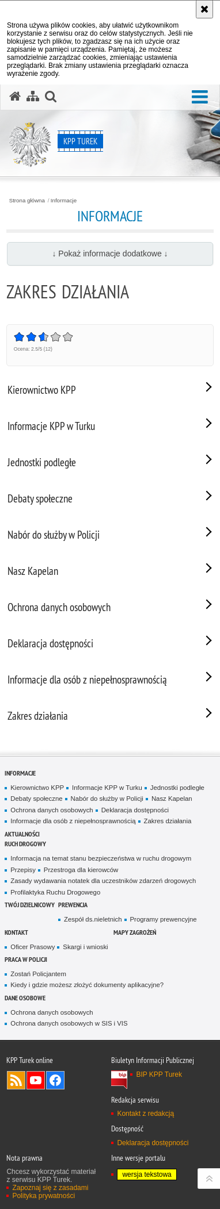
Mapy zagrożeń (134, 932)
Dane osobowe (25, 997)
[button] (200, 97)
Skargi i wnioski (85, 946)
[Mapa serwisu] (32, 96)
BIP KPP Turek (159, 1074)
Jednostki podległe (177, 787)
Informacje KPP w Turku (107, 787)
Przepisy (23, 869)
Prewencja (73, 904)
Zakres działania (168, 820)
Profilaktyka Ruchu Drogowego (55, 892)
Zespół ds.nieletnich (93, 919)
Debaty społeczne (36, 798)
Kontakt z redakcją (145, 1114)
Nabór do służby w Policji (107, 798)
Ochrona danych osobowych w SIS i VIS (68, 1023)
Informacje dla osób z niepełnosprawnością (72, 820)
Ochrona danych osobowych (51, 810)
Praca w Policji (26, 959)
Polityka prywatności (43, 1196)
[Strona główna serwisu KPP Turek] (15, 96)
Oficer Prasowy (32, 946)
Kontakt (16, 932)
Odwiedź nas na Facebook (55, 1080)
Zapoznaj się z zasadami (50, 1188)
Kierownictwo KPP (37, 787)
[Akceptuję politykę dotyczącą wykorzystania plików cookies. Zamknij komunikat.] (204, 9)
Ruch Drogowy (25, 843)
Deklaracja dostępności (135, 810)
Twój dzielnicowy (30, 904)
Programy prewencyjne (163, 919)
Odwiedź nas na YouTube (35, 1080)
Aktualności (22, 834)
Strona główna (27, 201)
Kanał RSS (16, 1080)
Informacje (64, 201)
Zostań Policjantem (38, 973)
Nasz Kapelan (171, 798)
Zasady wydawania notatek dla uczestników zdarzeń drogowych (103, 880)
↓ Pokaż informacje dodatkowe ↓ (110, 253)
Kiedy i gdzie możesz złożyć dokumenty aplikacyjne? (87, 984)
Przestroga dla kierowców (81, 869)
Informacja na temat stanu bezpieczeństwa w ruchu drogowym (100, 858)
